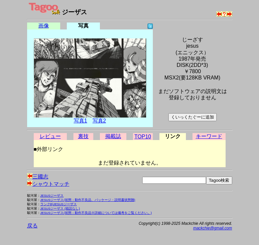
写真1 (80, 120)
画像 (43, 25)
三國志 (37, 176)
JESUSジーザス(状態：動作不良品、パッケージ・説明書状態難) (87, 200)
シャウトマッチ (48, 184)
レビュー (50, 136)
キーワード (209, 136)
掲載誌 (113, 136)
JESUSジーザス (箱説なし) (60, 208)
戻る (32, 225)
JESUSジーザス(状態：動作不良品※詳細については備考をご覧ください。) (96, 213)
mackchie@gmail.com (212, 228)
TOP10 (142, 136)
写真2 (99, 120)
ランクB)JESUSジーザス (58, 204)
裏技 (83, 136)
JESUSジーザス (52, 195)
